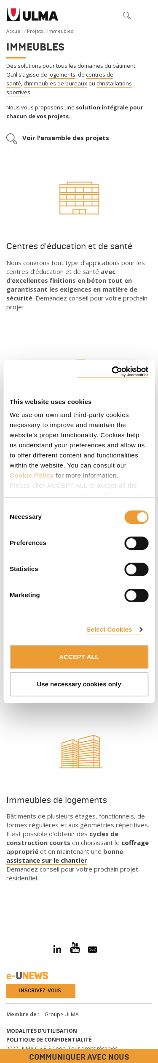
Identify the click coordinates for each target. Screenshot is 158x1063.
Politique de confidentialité (49, 1039)
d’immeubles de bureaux (55, 83)
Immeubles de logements (56, 800)
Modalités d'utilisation (41, 1030)
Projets (35, 31)
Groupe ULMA (62, 1014)
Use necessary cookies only (79, 684)
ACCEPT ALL (79, 656)
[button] (109, 15)
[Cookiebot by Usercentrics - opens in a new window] (112, 371)
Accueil (14, 31)
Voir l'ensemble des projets (65, 137)
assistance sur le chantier (46, 860)
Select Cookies (109, 629)
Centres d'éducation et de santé (69, 246)
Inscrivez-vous (40, 991)
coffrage (135, 842)
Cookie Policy (32, 475)
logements (61, 74)
